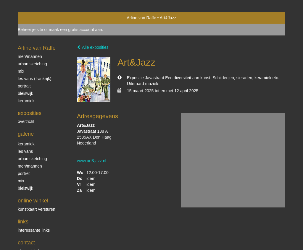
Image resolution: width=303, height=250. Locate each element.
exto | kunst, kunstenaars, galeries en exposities (34, 18)
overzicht (26, 121)
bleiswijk (25, 188)
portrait (24, 86)
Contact (26, 243)
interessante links (34, 230)
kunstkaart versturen (36, 209)
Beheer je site (30, 29)
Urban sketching (32, 63)
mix (21, 71)
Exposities (29, 113)
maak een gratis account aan (75, 29)
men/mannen (30, 166)
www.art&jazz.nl (91, 160)
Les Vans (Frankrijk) (34, 78)
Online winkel (33, 201)
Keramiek (26, 100)
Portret (24, 173)
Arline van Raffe (141, 17)
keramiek (26, 144)
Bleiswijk (25, 93)
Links (23, 222)
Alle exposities (93, 47)
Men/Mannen (30, 56)
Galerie (26, 134)
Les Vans (25, 151)
